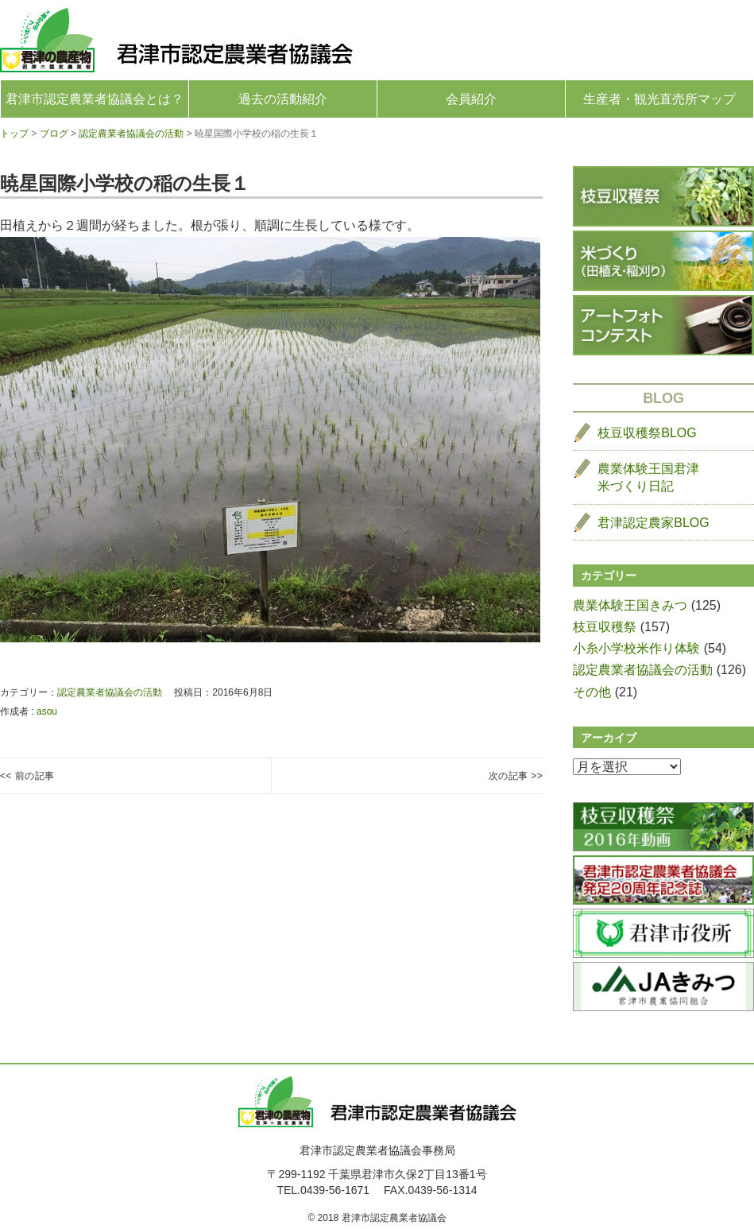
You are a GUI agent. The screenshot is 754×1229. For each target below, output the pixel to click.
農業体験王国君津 (648, 479)
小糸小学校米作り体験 (636, 648)
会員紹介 (471, 99)
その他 (592, 692)
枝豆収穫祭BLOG (646, 433)
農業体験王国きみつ (630, 605)
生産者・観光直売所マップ (659, 99)
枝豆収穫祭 (604, 627)
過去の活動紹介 (282, 99)
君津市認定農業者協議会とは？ (95, 99)
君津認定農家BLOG (653, 522)
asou (47, 711)
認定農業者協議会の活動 (109, 692)
